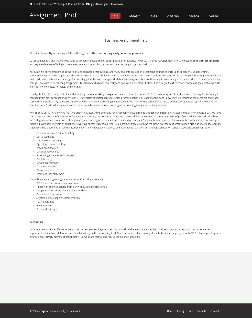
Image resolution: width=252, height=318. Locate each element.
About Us (202, 311)
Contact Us (216, 311)
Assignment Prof (53, 15)
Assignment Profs (48, 311)
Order (191, 311)
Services (134, 15)
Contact (213, 15)
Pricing (153, 15)
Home (115, 15)
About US (194, 15)
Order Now (173, 15)
